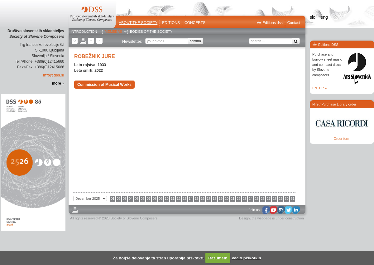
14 (191, 198)
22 (239, 198)
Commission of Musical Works (104, 84)
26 (263, 198)
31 (293, 198)
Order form (341, 138)
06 (143, 198)
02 (119, 198)
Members (113, 31)
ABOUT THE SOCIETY (138, 23)
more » (58, 83)
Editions (171, 23)
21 (232, 198)
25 (256, 198)
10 (167, 198)
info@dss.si (53, 75)
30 (287, 198)
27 (269, 198)
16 (202, 198)
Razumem (217, 258)
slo (312, 17)
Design (244, 218)
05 (136, 198)
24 (250, 198)
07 (149, 198)
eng (324, 17)
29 (280, 198)
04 (130, 198)
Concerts (195, 23)
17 (208, 198)
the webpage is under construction (278, 218)
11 (173, 198)
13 (184, 198)
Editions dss (270, 22)
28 (274, 198)
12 (178, 198)
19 (221, 198)
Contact (293, 23)
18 (215, 198)
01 (112, 198)
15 (197, 198)
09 (160, 198)
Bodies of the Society (151, 31)
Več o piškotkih (246, 258)
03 (125, 198)
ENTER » (319, 88)
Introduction (84, 31)
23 (245, 198)
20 (226, 198)
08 (154, 198)
